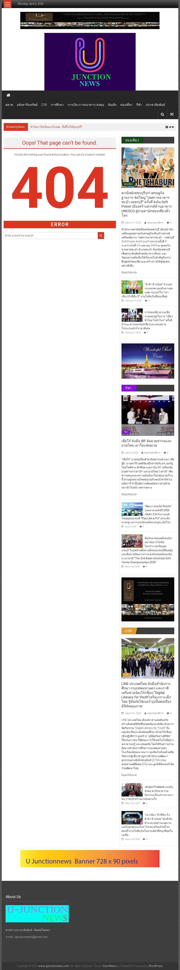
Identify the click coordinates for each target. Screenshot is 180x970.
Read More (129, 272)
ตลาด (9, 105)
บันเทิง (112, 105)
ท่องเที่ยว (126, 105)
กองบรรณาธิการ (155, 222)
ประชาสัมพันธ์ (155, 105)
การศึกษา (57, 105)
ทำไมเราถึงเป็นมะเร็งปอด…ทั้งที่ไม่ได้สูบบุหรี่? (56, 126)
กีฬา (139, 105)
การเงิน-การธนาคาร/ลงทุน (86, 105)
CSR (44, 105)
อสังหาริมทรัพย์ (27, 105)
